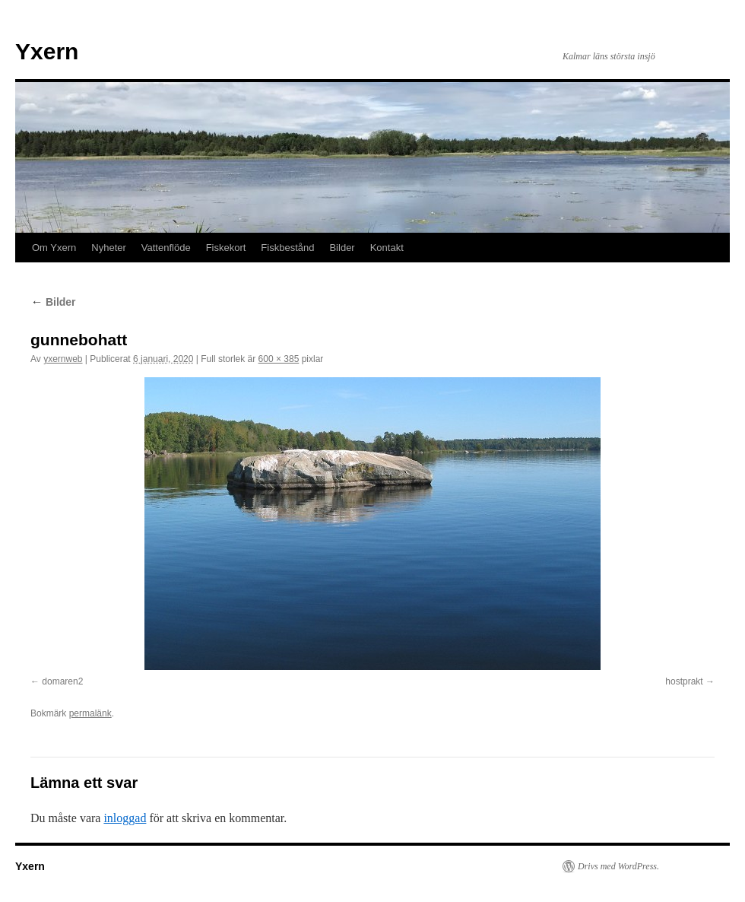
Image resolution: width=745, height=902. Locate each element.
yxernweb (62, 359)
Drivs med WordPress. (618, 866)
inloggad (124, 817)
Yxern (46, 51)
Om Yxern (54, 247)
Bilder (341, 247)
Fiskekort (226, 247)
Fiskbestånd (287, 247)
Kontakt (387, 247)
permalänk (90, 713)
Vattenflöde (166, 247)
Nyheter (108, 247)
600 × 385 (279, 359)
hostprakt (683, 681)
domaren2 (62, 681)
